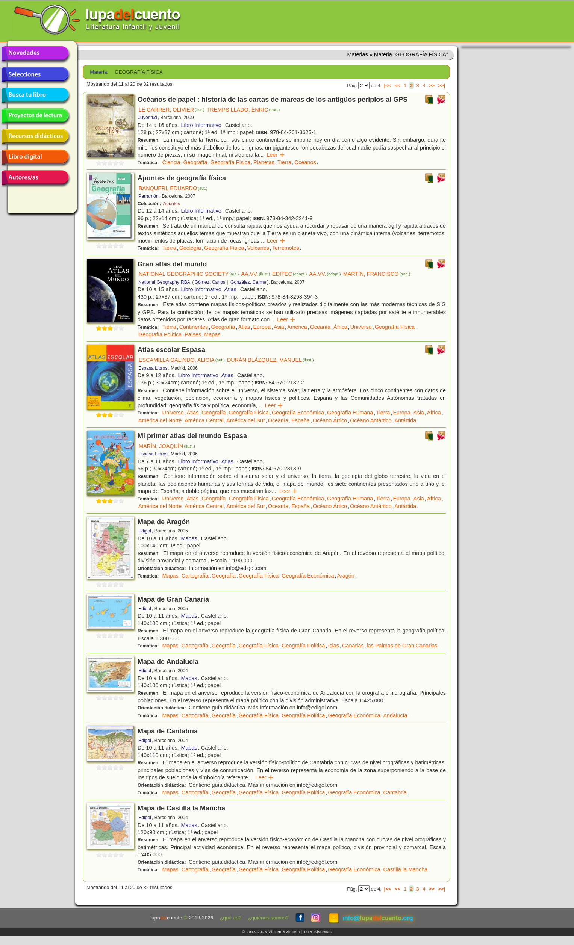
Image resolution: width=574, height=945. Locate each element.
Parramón (148, 196)
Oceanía (320, 327)
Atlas (230, 289)
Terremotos (285, 248)
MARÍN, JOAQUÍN (167, 446)
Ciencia (171, 162)
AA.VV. (255, 274)
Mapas (212, 334)
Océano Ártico (330, 420)
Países (193, 334)
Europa (261, 327)
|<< (387, 85)
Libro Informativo (201, 125)
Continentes (193, 327)
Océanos (305, 162)
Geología (190, 248)
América (297, 327)
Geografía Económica (298, 413)
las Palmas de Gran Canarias (402, 646)
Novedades (35, 53)
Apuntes (171, 203)
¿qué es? (230, 918)
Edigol (144, 531)
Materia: (99, 72)
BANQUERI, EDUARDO (173, 188)
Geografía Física (230, 162)
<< (397, 85)
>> (432, 85)
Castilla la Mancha (405, 869)
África (340, 327)
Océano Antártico (370, 420)
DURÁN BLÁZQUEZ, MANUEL (270, 360)
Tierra (284, 162)
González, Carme (248, 282)
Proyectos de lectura (35, 115)
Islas (333, 646)
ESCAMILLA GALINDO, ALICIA (182, 360)
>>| (441, 85)
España (300, 420)
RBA (185, 282)
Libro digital (35, 157)
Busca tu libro (35, 95)
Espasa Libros (153, 368)
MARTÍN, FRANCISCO (376, 274)
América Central (204, 420)
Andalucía (395, 715)
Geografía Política (160, 334)
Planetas (263, 162)
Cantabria (395, 792)
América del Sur (245, 420)
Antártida (405, 420)
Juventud (147, 117)
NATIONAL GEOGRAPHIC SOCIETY (189, 274)
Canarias (353, 646)
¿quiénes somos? (268, 918)
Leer (276, 155)
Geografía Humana (350, 413)
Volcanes (258, 248)
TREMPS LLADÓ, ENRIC (243, 110)
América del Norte (160, 420)
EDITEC (289, 274)
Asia (279, 327)
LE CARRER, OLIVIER (171, 110)
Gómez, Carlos (209, 282)
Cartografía (195, 576)
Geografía (195, 162)
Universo (361, 327)
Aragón (345, 576)
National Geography (158, 282)
